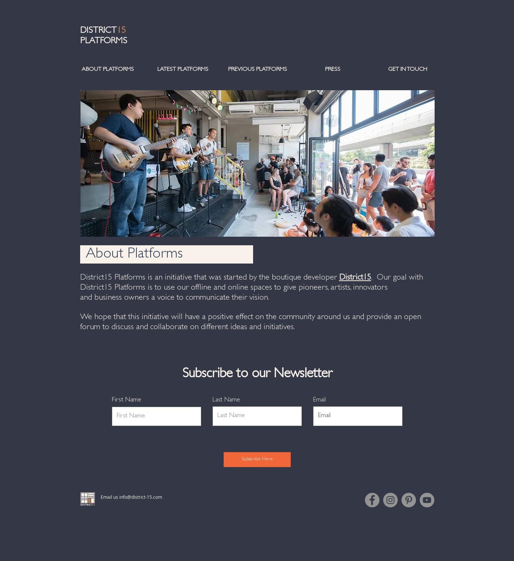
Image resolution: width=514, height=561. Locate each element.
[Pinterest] (408, 500)
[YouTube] (427, 500)
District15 (355, 278)
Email (319, 400)
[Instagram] (390, 500)
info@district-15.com (140, 497)
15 (121, 31)
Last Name (226, 400)
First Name (126, 400)
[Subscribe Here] (257, 459)
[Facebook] (372, 500)
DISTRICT (98, 31)
